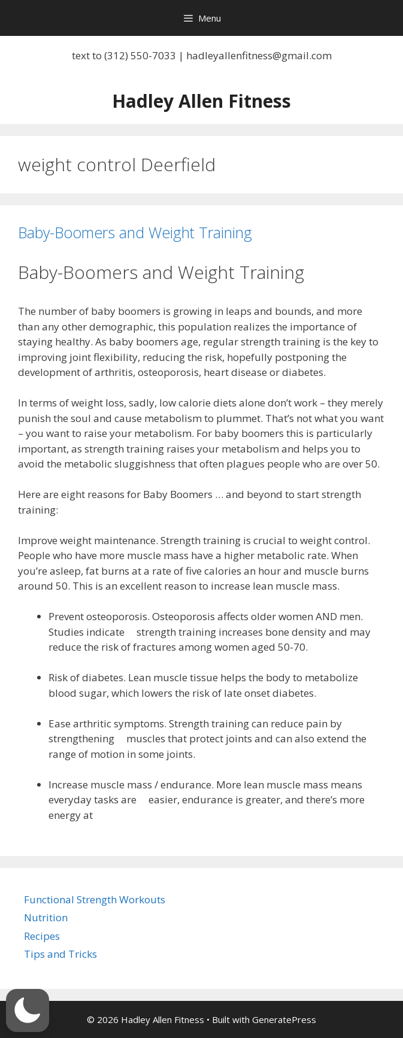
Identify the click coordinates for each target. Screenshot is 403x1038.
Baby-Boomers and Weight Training (135, 232)
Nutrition (46, 917)
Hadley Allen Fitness (201, 101)
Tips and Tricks (60, 954)
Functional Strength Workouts (94, 899)
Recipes (42, 936)
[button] (27, 1010)
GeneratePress (284, 1019)
